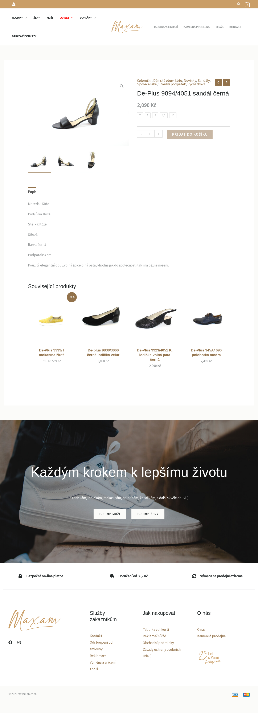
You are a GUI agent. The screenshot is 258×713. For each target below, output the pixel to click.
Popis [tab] (32, 192)
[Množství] (150, 134)
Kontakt (96, 635)
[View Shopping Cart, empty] (247, 4)
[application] (24, 17)
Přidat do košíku (190, 134)
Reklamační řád (154, 636)
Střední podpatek (172, 84)
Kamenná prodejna (211, 636)
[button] (239, 4)
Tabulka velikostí (156, 629)
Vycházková (196, 84)
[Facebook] (10, 642)
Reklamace (98, 655)
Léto (178, 80)
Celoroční (144, 80)
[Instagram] (19, 642)
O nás (201, 629)
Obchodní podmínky (158, 642)
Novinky (190, 80)
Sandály (204, 80)
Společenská (147, 84)
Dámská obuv (163, 80)
